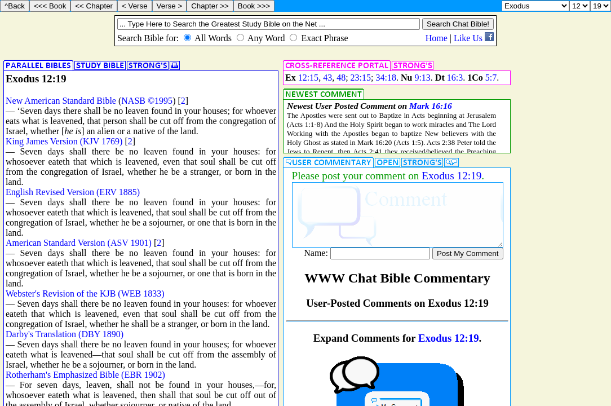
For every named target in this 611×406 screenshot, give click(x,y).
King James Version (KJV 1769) (64, 141)
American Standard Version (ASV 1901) (79, 243)
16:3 (455, 77)
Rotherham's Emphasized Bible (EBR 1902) (85, 374)
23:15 (361, 77)
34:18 (385, 77)
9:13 (422, 77)
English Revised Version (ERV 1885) (73, 192)
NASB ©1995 (146, 100)
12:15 (308, 77)
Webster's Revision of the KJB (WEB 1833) (85, 293)
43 (327, 77)
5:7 (491, 77)
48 (341, 77)
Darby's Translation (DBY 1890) (64, 334)
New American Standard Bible (61, 100)
